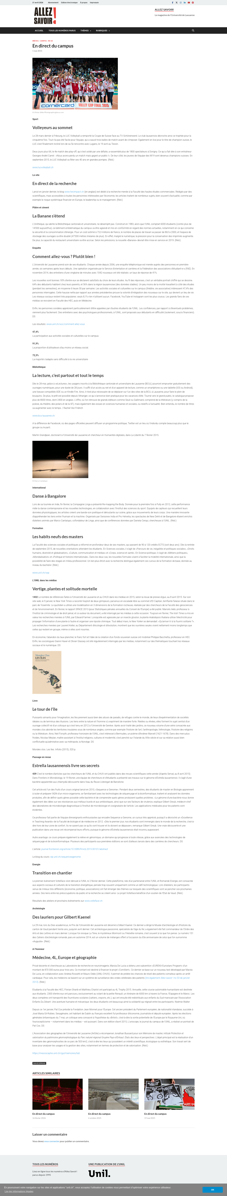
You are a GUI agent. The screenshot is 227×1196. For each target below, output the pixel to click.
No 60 (50, 41)
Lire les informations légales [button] (19, 1191)
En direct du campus (43, 1113)
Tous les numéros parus (62, 30)
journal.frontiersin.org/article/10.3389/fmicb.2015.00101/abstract (74, 849)
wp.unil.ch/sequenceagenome (65, 856)
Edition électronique (69, 2)
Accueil (39, 30)
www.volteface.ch (93, 900)
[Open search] (193, 30)
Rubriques (101, 30)
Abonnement (53, 2)
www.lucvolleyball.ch (42, 167)
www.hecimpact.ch (74, 191)
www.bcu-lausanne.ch (43, 415)
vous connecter (51, 1141)
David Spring (39, 1063)
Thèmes (84, 30)
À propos (83, 2)
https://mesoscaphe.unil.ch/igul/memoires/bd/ (56, 1053)
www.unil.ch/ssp (40, 572)
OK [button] (212, 1190)
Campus (43, 41)
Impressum (94, 2)
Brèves (35, 41)
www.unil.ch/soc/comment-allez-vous (65, 324)
